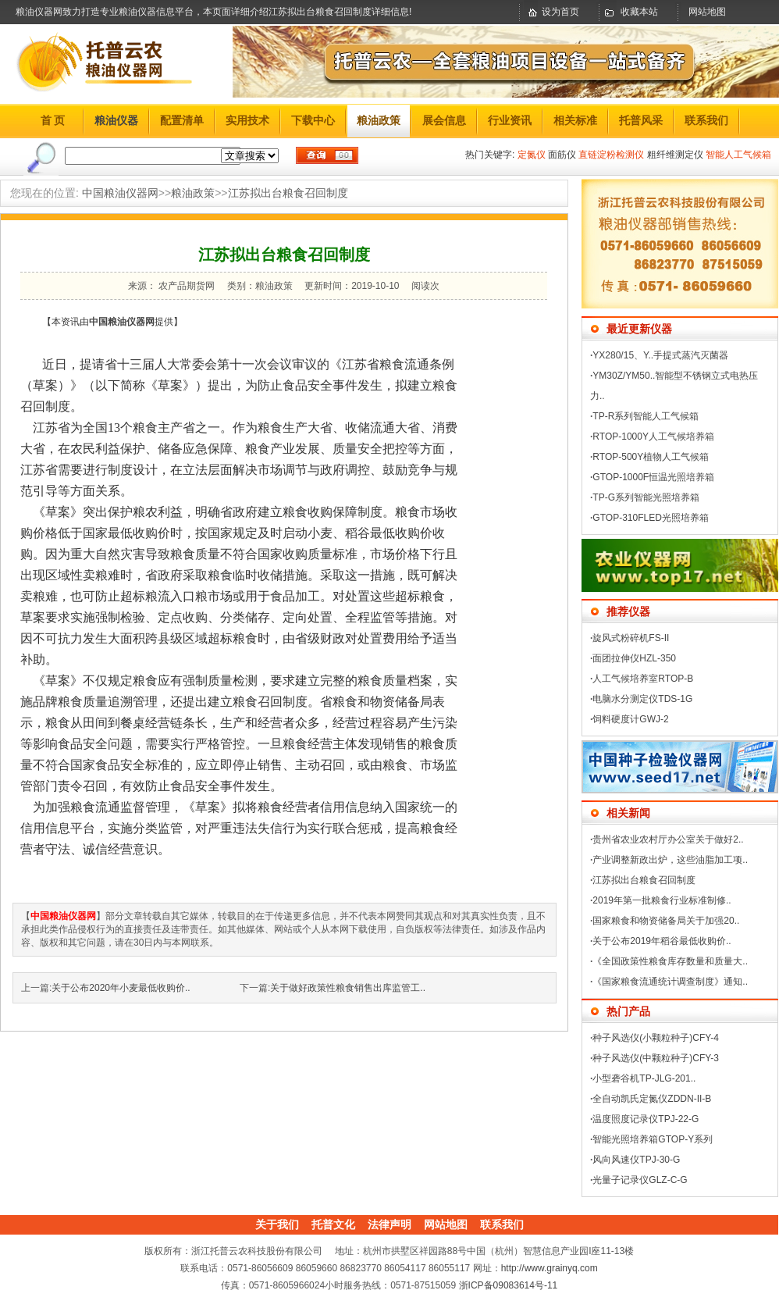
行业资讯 (510, 120)
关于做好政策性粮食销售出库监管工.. (347, 987)
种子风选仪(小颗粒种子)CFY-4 (655, 1037)
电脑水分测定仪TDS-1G (642, 698)
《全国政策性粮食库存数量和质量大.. (670, 961)
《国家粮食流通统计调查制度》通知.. (670, 981)
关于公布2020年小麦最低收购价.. (121, 987)
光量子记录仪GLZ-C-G (639, 1179)
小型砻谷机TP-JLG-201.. (643, 1078)
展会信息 (444, 120)
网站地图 (707, 11)
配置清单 (182, 120)
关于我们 (277, 1224)
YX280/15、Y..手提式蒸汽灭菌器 (660, 355)
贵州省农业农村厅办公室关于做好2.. (667, 839)
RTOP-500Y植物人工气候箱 (650, 456)
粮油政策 (378, 120)
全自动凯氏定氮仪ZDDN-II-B (651, 1098)
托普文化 (333, 1224)
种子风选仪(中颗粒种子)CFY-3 (655, 1058)
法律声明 (389, 1224)
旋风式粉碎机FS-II (630, 638)
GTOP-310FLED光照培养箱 (650, 517)
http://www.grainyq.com (549, 1268)
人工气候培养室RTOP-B (642, 678)
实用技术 (247, 120)
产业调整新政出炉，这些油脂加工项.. (670, 859)
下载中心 (313, 120)
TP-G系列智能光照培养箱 (645, 497)
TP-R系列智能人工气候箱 (645, 416)
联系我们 (706, 120)
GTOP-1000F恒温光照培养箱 (653, 477)
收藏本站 (639, 11)
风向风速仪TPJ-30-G (636, 1159)
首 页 (53, 120)
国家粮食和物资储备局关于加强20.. (665, 920)
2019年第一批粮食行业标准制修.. (661, 900)
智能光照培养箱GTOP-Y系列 (652, 1139)
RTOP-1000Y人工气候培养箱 (653, 436)
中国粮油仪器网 (120, 193)
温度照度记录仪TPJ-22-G (645, 1119)
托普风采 (641, 120)
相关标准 (575, 120)
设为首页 (560, 11)
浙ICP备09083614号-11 (508, 1285)
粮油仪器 (116, 120)
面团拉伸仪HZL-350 (634, 658)
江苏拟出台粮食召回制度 (288, 193)
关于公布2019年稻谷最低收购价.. (661, 941)
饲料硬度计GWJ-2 (630, 719)
